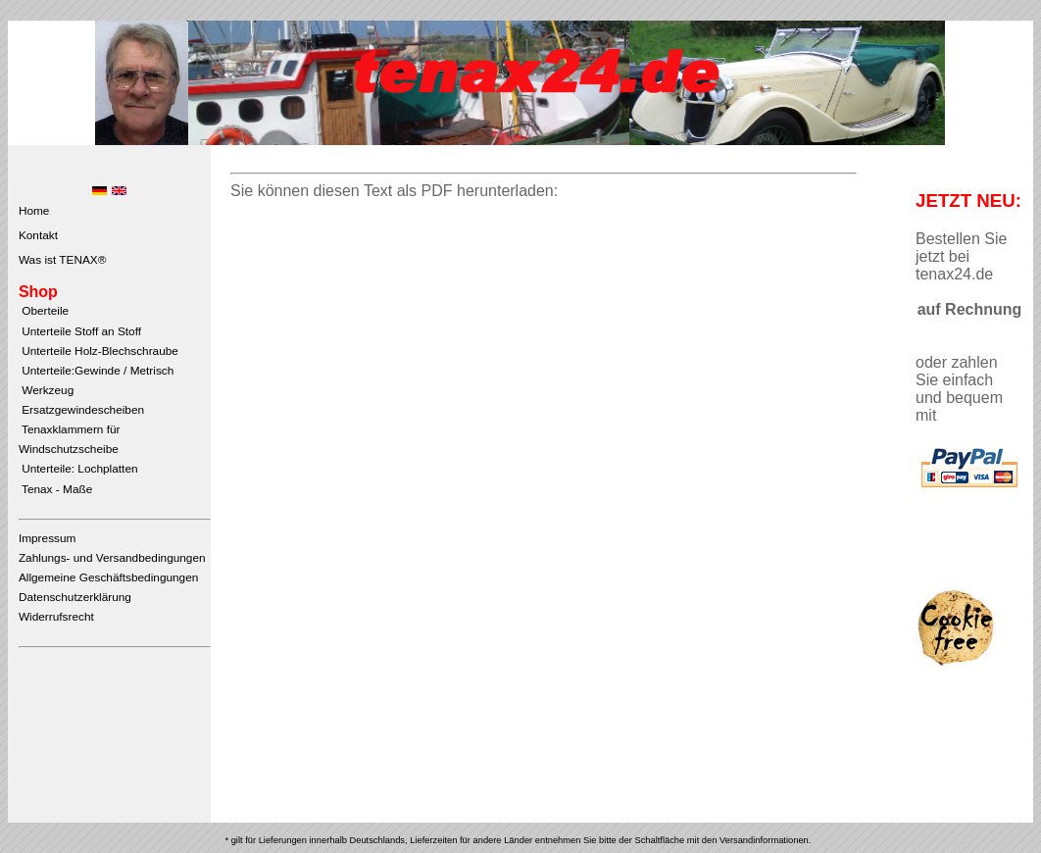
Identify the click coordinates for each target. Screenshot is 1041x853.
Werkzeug (46, 390)
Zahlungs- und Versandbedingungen (112, 558)
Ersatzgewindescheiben (81, 410)
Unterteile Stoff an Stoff (80, 331)
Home (34, 211)
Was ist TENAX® (63, 260)
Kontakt (38, 235)
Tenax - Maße (55, 489)
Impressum (47, 538)
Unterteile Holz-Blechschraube (98, 351)
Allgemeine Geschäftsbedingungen (108, 577)
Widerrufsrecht (56, 617)
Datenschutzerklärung (75, 597)
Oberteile (44, 311)
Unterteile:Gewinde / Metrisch (96, 370)
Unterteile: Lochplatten (78, 469)
